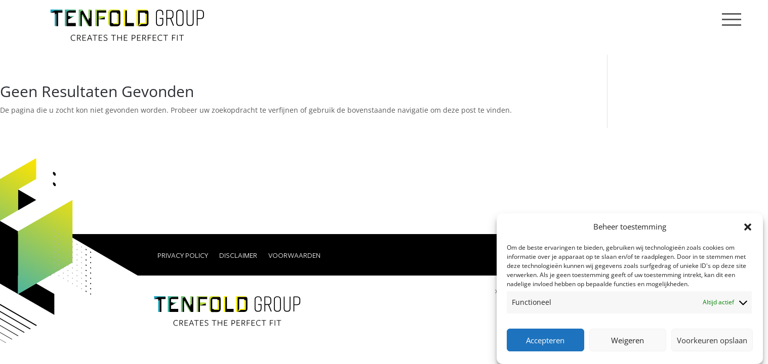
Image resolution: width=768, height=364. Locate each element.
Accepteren (545, 340)
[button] (748, 227)
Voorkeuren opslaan (712, 340)
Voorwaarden (294, 256)
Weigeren (627, 340)
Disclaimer (238, 256)
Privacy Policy (182, 256)
